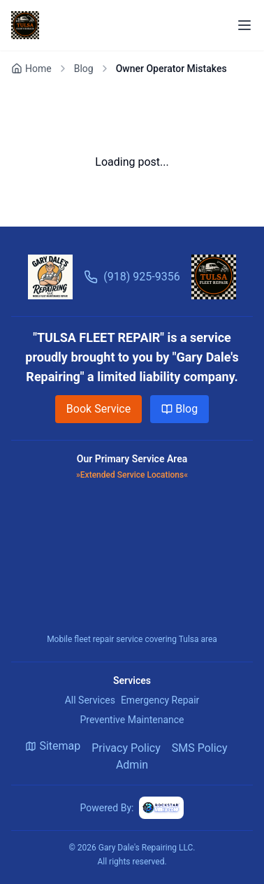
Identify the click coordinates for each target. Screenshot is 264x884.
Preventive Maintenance (132, 719)
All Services (90, 700)
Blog (84, 68)
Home (31, 68)
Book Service (98, 408)
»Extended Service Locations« (132, 475)
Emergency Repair (160, 700)
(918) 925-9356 (131, 277)
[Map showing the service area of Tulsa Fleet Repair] (132, 558)
